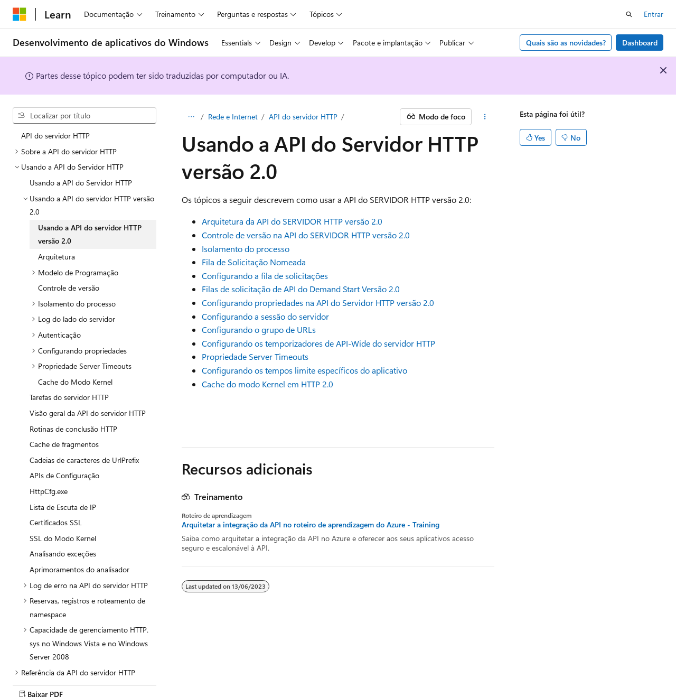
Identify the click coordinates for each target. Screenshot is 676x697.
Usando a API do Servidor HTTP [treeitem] (81, 183)
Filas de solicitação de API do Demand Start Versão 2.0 (301, 288)
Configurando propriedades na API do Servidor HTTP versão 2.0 (318, 302)
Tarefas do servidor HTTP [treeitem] (69, 397)
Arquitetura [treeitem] (56, 257)
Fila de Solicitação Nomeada (254, 261)
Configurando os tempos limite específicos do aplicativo (304, 370)
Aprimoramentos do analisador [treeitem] (79, 569)
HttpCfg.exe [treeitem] (49, 491)
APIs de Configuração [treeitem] (64, 475)
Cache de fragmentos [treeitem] (64, 444)
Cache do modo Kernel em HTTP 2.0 (267, 383)
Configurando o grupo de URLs (259, 329)
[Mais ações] (485, 116)
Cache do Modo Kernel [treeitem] (75, 382)
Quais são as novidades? (566, 43)
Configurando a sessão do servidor (265, 316)
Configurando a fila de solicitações (265, 275)
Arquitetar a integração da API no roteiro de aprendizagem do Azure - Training (310, 524)
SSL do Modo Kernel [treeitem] (63, 538)
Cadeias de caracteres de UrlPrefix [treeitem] (84, 460)
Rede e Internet (233, 116)
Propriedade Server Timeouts (255, 356)
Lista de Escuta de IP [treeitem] (63, 507)
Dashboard (640, 43)
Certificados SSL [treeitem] (56, 522)
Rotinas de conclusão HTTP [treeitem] (73, 429)
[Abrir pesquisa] (629, 14)
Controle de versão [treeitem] (68, 288)
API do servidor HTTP (303, 116)
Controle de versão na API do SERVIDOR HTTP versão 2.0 (306, 234)
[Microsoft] (19, 14)
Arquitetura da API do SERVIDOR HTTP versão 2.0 (292, 221)
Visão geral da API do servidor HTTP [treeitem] (88, 413)
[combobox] (84, 115)
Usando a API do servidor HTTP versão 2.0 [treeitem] (90, 234)
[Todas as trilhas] (191, 116)
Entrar (653, 14)
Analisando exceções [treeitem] (63, 554)
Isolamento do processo (245, 248)
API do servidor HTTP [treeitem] (55, 136)
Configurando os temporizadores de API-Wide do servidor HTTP (318, 343)
